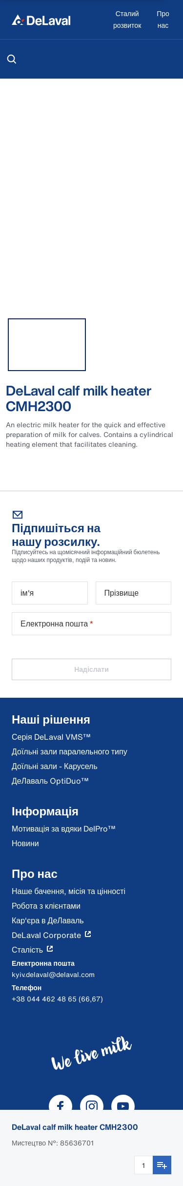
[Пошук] (11, 59)
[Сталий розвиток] (127, 20)
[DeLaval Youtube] (123, 1106)
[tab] (47, 344)
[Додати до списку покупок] (162, 1165)
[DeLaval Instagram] (91, 1106)
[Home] (41, 19)
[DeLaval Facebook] (60, 1106)
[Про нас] (163, 20)
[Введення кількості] (143, 1165)
